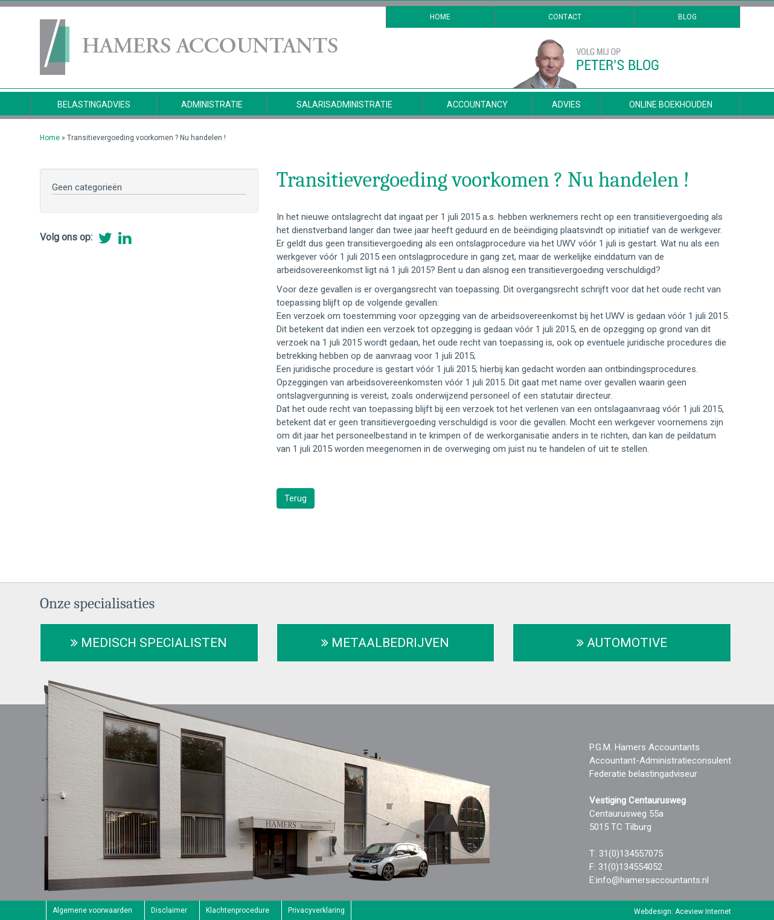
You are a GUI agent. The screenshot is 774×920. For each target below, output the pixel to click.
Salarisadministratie (344, 104)
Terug (295, 498)
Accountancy (477, 104)
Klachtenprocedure (237, 910)
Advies (566, 104)
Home (440, 17)
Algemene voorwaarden (92, 910)
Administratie (212, 104)
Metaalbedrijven (385, 642)
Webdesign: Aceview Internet (682, 911)
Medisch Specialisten (149, 642)
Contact (564, 17)
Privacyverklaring (316, 910)
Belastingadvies (93, 104)
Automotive (622, 642)
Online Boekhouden (670, 104)
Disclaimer (169, 910)
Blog (687, 17)
